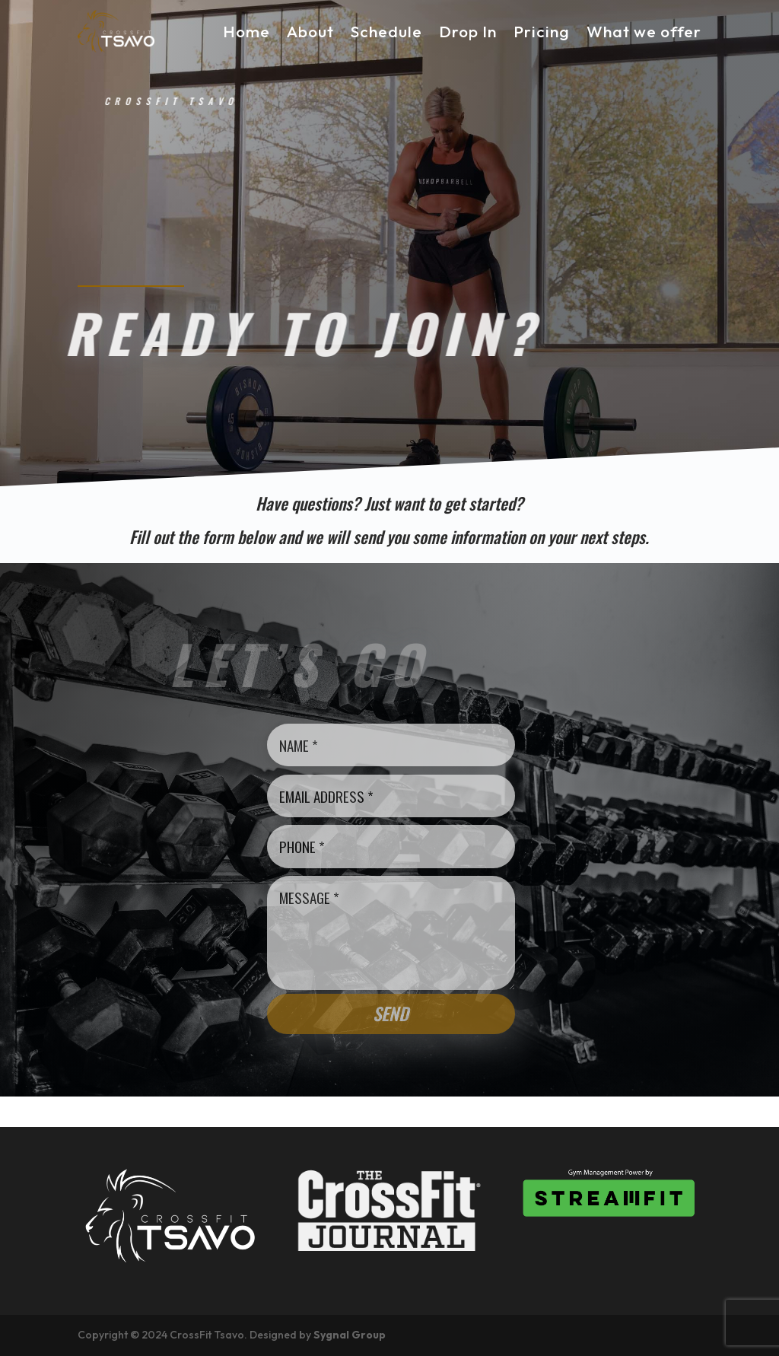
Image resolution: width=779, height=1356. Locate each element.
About (310, 31)
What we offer (644, 31)
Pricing (542, 31)
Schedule (386, 31)
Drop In (468, 31)
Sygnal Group (349, 1335)
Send (391, 1014)
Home (246, 31)
